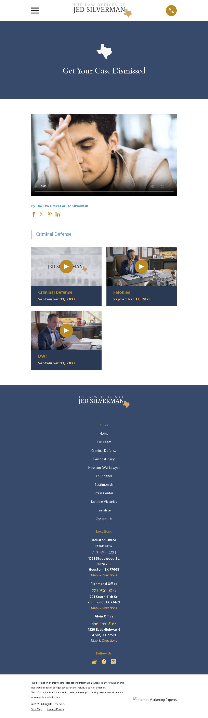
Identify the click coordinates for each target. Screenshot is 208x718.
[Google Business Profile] (94, 661)
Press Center (104, 493)
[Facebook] (104, 661)
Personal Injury (104, 459)
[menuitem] (36, 709)
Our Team (104, 442)
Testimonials (103, 485)
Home (104, 434)
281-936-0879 (104, 590)
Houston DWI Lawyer (104, 468)
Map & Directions (104, 575)
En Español (104, 476)
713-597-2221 (104, 552)
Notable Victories (104, 502)
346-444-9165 (104, 623)
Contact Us (104, 519)
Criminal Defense (104, 451)
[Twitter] (113, 661)
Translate (104, 510)
